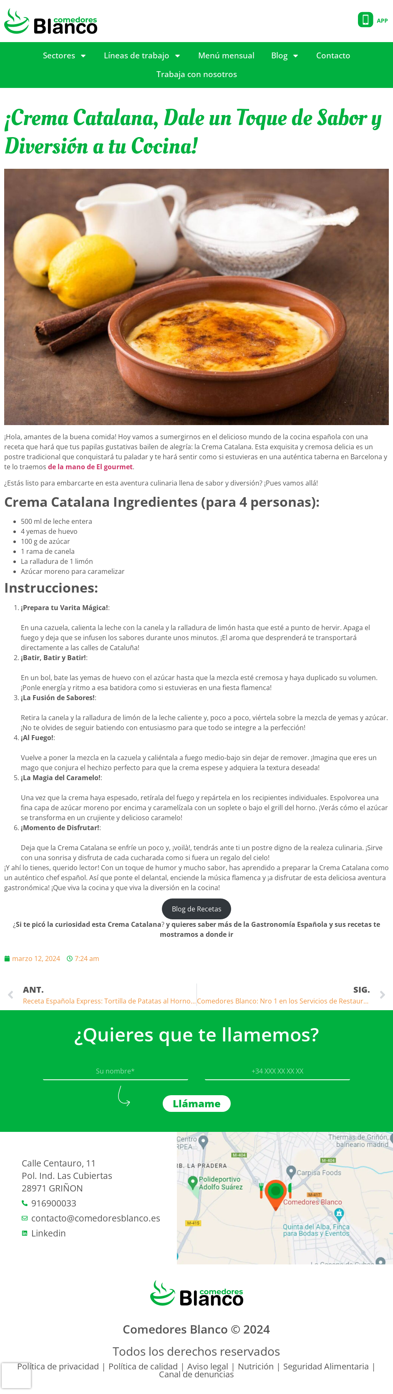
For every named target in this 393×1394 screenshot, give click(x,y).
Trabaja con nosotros (196, 74)
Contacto (333, 55)
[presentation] (16, 1375)
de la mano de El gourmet (90, 466)
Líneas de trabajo (142, 56)
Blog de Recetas (197, 908)
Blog (285, 56)
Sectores (65, 56)
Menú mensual (226, 55)
